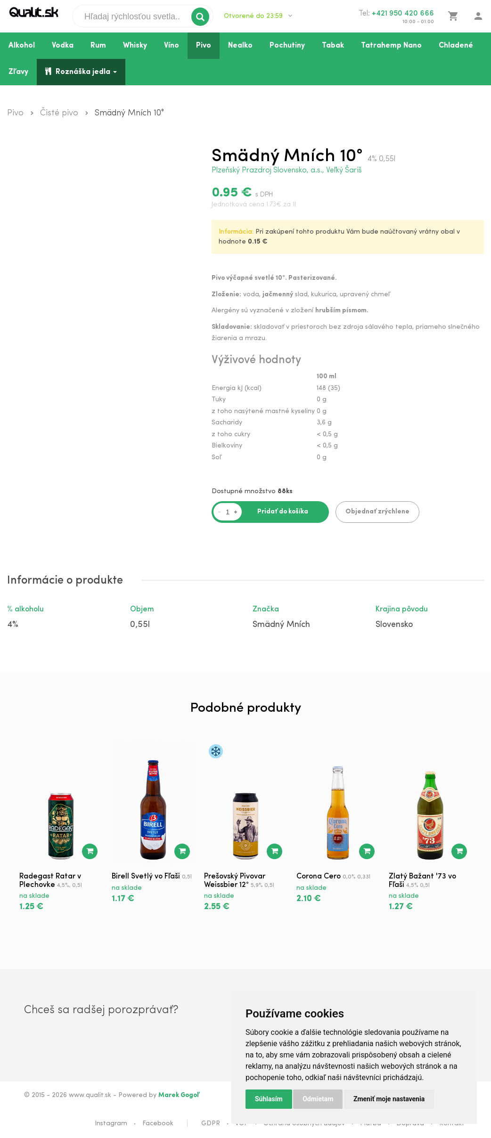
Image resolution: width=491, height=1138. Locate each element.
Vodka (63, 45)
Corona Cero (318, 876)
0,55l (140, 624)
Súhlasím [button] (269, 1099)
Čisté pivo (59, 113)
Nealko (240, 45)
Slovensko (394, 624)
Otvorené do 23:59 (258, 16)
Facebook (157, 1123)
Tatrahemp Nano (391, 45)
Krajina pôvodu (402, 609)
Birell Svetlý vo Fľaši (146, 876)
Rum (98, 45)
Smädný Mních (281, 624)
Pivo (203, 45)
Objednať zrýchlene (377, 511)
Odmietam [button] (318, 1099)
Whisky (135, 45)
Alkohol (21, 45)
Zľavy (18, 72)
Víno (171, 45)
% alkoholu (25, 609)
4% (12, 624)
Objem (142, 609)
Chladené (456, 45)
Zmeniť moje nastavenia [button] (389, 1099)
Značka (266, 609)
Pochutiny (287, 45)
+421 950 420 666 (403, 13)
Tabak (333, 45)
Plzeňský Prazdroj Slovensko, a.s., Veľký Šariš (287, 170)
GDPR (210, 1123)
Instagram (111, 1123)
